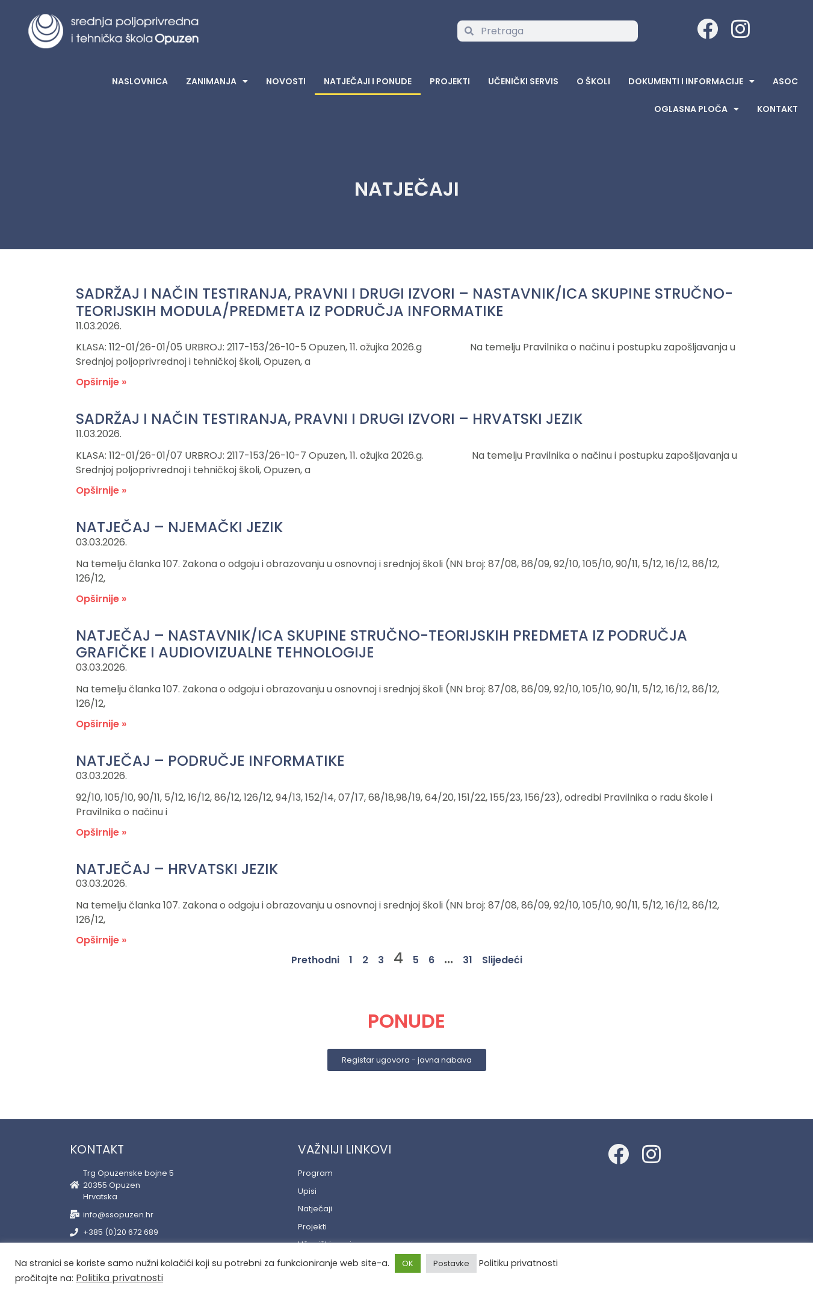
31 (467, 960)
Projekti (450, 81)
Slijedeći (502, 960)
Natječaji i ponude (368, 81)
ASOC (785, 81)
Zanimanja (217, 81)
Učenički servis (523, 81)
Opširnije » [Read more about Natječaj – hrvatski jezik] (101, 940)
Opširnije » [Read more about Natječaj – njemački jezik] (101, 599)
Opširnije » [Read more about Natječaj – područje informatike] (101, 832)
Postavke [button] (451, 1263)
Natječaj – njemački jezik (179, 527)
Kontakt (777, 109)
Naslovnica (140, 81)
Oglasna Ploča (696, 109)
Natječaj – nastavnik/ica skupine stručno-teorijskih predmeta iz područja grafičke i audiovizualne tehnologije (381, 644)
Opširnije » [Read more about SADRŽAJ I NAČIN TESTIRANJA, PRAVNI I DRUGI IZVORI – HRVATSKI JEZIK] (101, 490)
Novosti (286, 81)
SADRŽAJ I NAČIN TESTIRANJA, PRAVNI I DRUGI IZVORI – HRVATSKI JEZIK (329, 419)
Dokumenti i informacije (691, 81)
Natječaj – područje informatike (210, 761)
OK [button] (407, 1263)
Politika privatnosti (119, 1278)
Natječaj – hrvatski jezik (177, 869)
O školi (593, 81)
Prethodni (315, 960)
